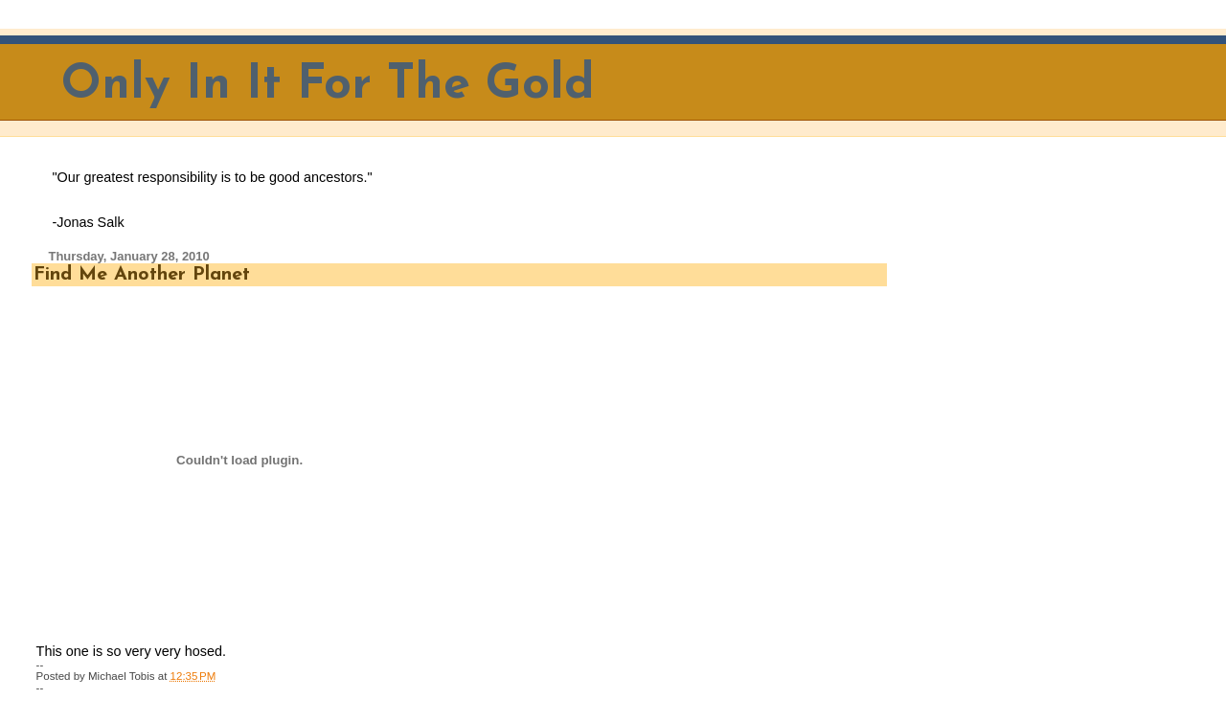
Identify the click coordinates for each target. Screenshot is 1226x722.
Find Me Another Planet (142, 274)
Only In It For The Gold (328, 85)
